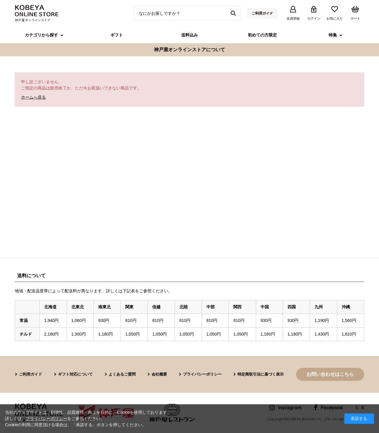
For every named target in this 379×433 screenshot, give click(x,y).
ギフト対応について (75, 374)
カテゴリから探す (41, 35)
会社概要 (159, 374)
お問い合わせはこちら (330, 374)
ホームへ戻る (33, 97)
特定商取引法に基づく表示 (260, 374)
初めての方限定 (262, 35)
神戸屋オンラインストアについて (189, 49)
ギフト (116, 35)
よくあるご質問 (122, 374)
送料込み (189, 35)
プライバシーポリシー (202, 374)
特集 (333, 35)
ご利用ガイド (262, 13)
